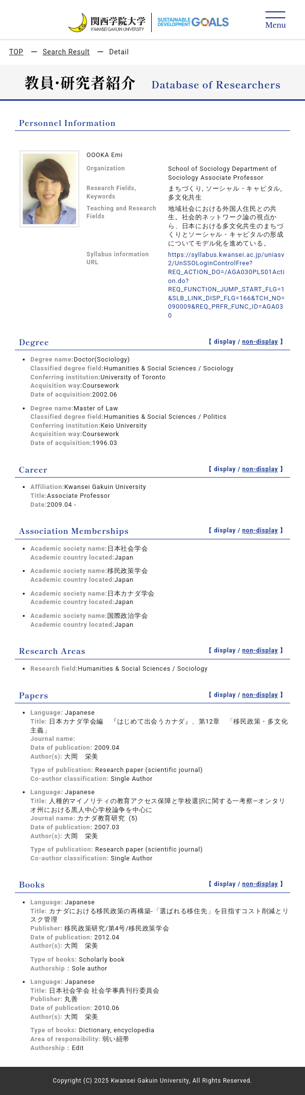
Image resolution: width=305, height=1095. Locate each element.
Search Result (66, 52)
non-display (260, 341)
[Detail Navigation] (275, 20)
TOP (16, 52)
